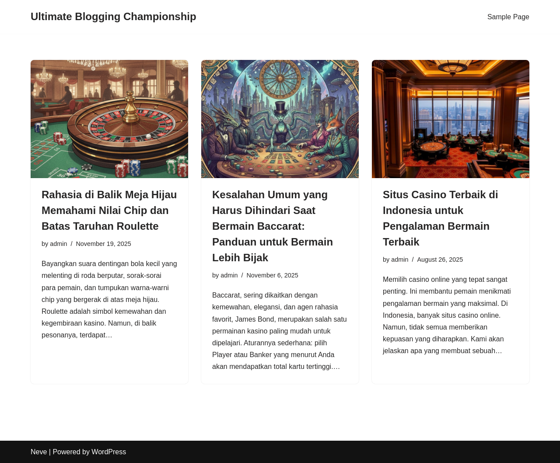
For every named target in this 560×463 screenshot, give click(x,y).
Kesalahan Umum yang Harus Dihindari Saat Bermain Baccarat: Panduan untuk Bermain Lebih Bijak (272, 226)
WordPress (108, 452)
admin (58, 243)
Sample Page (508, 17)
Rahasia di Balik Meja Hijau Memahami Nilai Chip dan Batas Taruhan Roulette (109, 210)
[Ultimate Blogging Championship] (113, 17)
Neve (39, 452)
